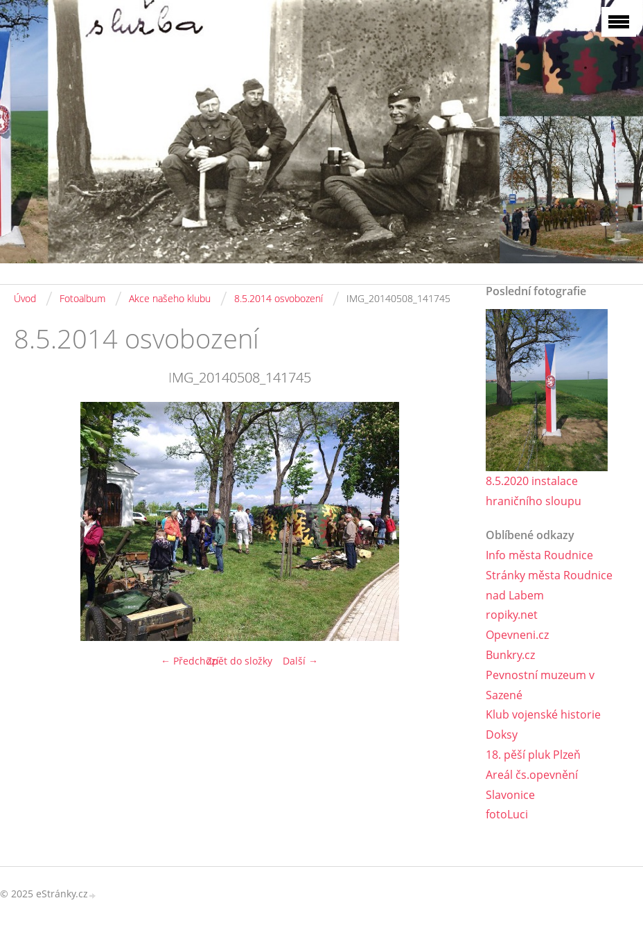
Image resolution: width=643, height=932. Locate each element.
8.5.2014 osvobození (278, 298)
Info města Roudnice (539, 555)
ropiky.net (512, 614)
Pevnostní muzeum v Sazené (540, 685)
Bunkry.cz (510, 654)
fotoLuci (507, 814)
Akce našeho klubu (170, 298)
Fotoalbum (82, 298)
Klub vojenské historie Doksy (543, 724)
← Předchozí (190, 660)
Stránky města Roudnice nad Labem (549, 585)
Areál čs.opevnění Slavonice (532, 784)
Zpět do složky (239, 660)
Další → (300, 660)
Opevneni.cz (517, 634)
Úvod (25, 298)
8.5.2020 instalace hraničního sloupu (533, 491)
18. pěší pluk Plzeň (533, 754)
